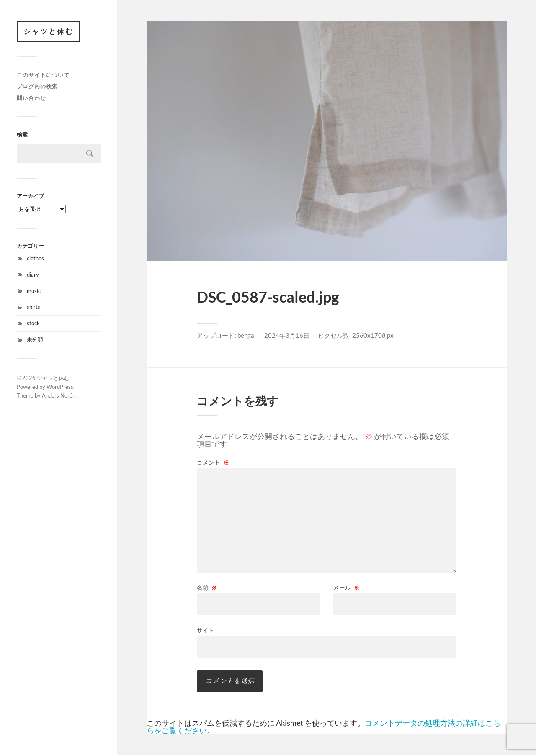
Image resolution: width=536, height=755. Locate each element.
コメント (213, 462)
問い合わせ (31, 98)
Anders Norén (58, 395)
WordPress (59, 386)
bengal (246, 335)
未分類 (35, 339)
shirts (33, 306)
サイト (205, 630)
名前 (207, 588)
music (34, 291)
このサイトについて (43, 75)
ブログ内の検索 (37, 86)
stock (33, 323)
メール (346, 588)
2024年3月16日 (286, 335)
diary (33, 274)
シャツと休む (48, 31)
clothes (35, 258)
